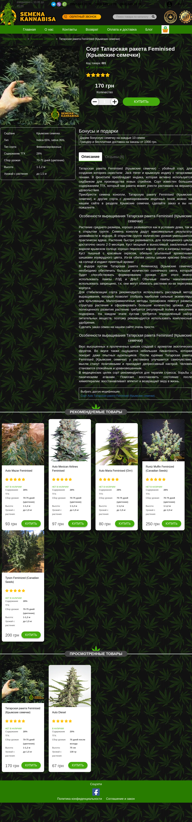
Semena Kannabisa (14, 39)
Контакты (69, 29)
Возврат (92, 29)
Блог (149, 29)
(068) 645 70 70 (130, 4)
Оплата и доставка (122, 29)
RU (181, 4)
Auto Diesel (59, 712)
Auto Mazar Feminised (18, 470)
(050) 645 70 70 (81, 4)
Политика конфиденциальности (79, 798)
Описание (90, 157)
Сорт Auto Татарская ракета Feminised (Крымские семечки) (118, 395)
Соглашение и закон (120, 798)
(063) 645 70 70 (105, 4)
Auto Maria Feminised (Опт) (115, 470)
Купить (141, 101)
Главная (29, 29)
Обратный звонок (80, 16)
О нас (49, 29)
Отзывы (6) (114, 157)
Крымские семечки (42, 39)
